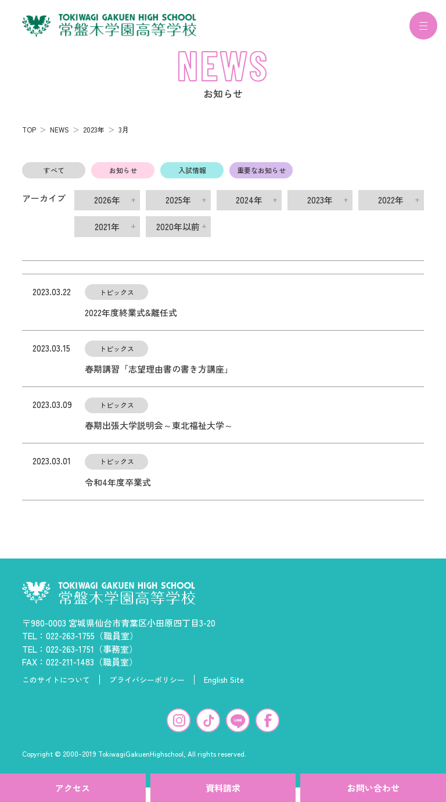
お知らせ (123, 177)
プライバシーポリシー (147, 687)
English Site (224, 687)
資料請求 (223, 788)
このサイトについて (56, 687)
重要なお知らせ (261, 177)
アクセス (72, 788)
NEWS (59, 136)
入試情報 (192, 177)
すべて (54, 177)
